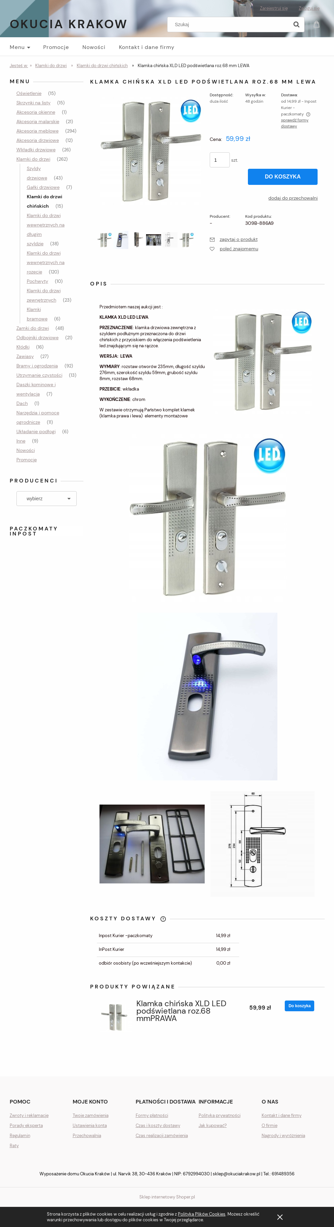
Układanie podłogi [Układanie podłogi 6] (36, 431)
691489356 (283, 1174)
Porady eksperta (26, 1125)
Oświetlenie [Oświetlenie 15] (29, 93)
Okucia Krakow (69, 24)
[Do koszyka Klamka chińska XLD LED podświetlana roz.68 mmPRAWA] (299, 1006)
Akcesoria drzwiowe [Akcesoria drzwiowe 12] (37, 140)
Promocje (26, 460)
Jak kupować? (213, 1125)
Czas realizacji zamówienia (162, 1135)
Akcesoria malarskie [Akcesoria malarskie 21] (37, 121)
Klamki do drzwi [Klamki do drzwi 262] (33, 159)
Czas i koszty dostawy (158, 1125)
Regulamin (20, 1135)
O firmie (269, 1125)
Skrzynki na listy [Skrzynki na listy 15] (33, 103)
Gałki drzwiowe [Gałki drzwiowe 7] (43, 187)
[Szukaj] (296, 24)
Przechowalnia (87, 1135)
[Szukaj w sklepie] (229, 24)
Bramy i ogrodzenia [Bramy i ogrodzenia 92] (37, 366)
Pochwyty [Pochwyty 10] (37, 281)
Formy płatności (152, 1115)
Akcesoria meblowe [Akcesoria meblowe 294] (37, 131)
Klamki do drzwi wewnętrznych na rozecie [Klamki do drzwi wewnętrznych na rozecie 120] (46, 262)
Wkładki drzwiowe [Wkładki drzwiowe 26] (36, 150)
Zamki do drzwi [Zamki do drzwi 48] (32, 328)
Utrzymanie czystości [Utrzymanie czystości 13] (39, 375)
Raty (14, 1145)
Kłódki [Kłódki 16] (22, 347)
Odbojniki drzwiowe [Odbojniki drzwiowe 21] (37, 338)
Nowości (25, 450)
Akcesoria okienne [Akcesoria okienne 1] (35, 112)
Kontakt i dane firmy (282, 1115)
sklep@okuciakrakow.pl (236, 1174)
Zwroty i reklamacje (29, 1115)
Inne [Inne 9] (20, 441)
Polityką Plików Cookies (201, 1214)
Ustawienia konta (90, 1125)
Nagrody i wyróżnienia (283, 1135)
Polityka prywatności (220, 1115)
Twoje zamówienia (91, 1115)
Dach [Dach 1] (22, 403)
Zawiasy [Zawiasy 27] (25, 356)
